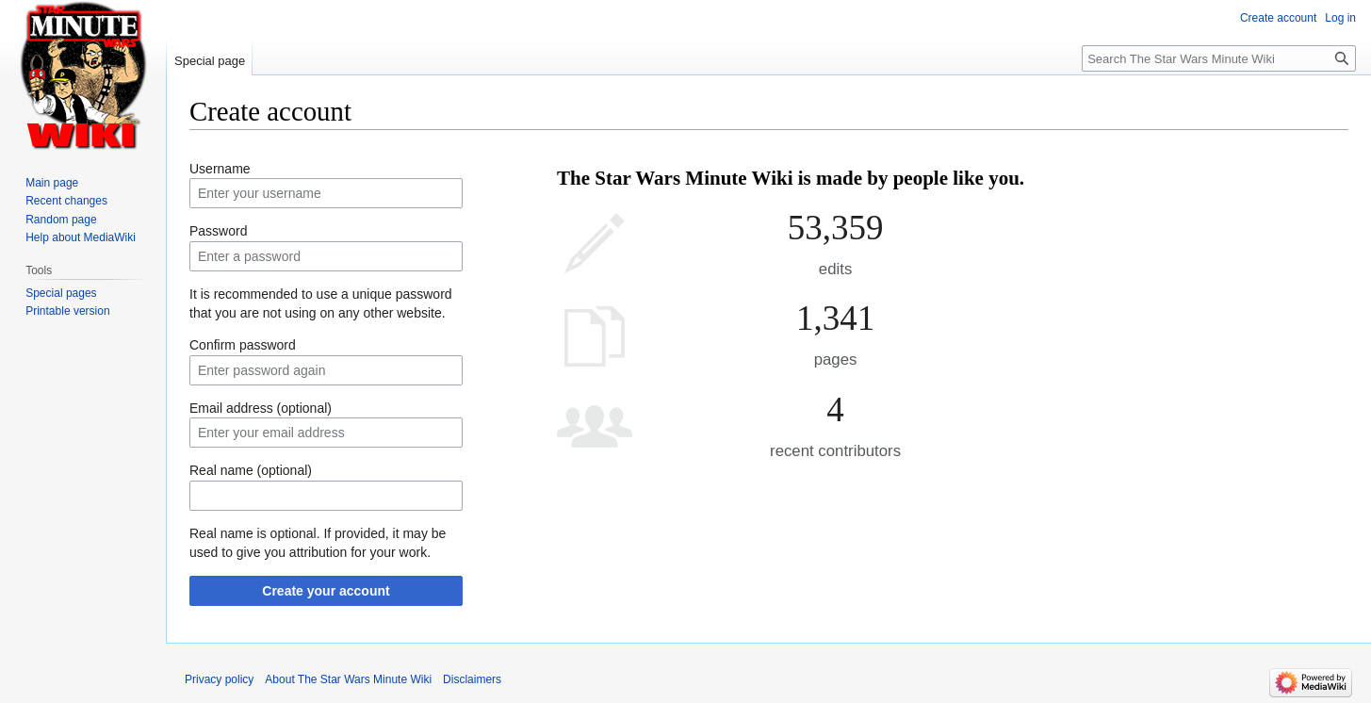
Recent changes (66, 200)
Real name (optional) (250, 470)
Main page (51, 182)
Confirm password (242, 344)
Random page (60, 219)
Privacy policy (219, 679)
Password (218, 230)
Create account (1278, 18)
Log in (1340, 18)
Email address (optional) (260, 408)
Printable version (67, 311)
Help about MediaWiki (80, 237)
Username (220, 168)
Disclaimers (472, 679)
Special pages (60, 293)
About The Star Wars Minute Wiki (348, 679)
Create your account (325, 590)
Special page (209, 61)
